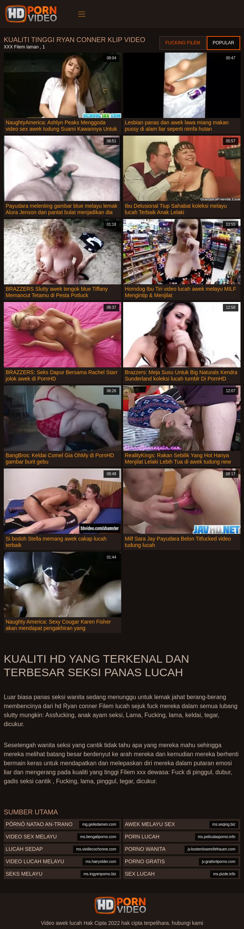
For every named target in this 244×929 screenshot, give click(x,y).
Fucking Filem (182, 42)
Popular (223, 42)
